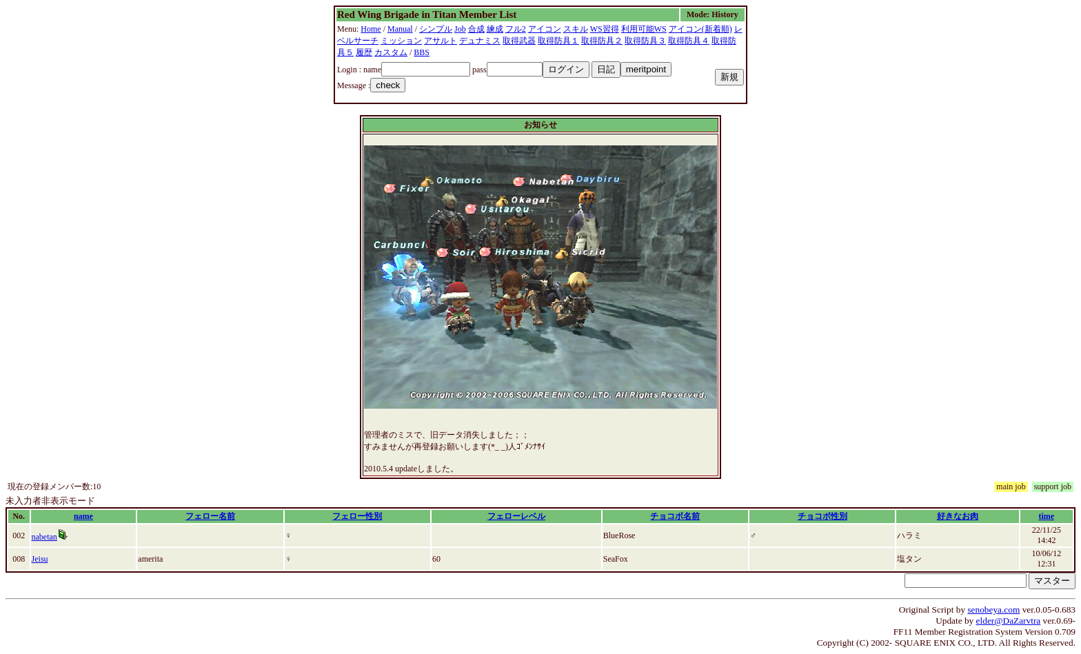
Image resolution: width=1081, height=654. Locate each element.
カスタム (390, 52)
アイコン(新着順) (700, 29)
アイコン (544, 29)
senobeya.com (993, 609)
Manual (400, 29)
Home (371, 29)
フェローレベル (516, 516)
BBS (422, 52)
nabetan (44, 537)
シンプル (435, 29)
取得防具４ (688, 40)
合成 (476, 29)
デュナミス (480, 40)
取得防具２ (602, 40)
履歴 (364, 52)
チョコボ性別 (822, 516)
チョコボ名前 (675, 516)
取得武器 (519, 40)
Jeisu (40, 559)
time (1046, 516)
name (83, 516)
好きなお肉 (957, 516)
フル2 (515, 29)
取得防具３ (645, 40)
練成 (495, 29)
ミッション (401, 40)
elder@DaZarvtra (1008, 620)
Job (460, 29)
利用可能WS (644, 29)
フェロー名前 (210, 516)
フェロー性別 (357, 516)
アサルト (440, 40)
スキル (575, 29)
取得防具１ (558, 40)
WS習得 (604, 29)
